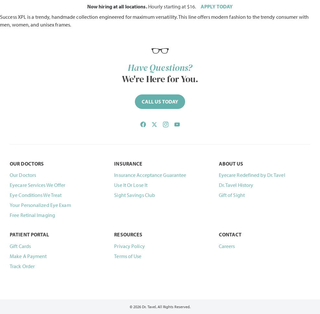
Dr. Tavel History (236, 185)
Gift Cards (20, 246)
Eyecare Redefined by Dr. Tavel (252, 175)
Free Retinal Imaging (32, 215)
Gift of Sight (232, 195)
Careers (227, 246)
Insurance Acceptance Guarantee (150, 175)
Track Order (22, 266)
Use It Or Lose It (131, 185)
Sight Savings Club (134, 195)
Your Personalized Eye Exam (40, 205)
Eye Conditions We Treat (36, 195)
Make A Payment (28, 256)
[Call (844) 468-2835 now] (160, 101)
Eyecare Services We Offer (37, 185)
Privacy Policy (129, 246)
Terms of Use (127, 256)
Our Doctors (23, 175)
